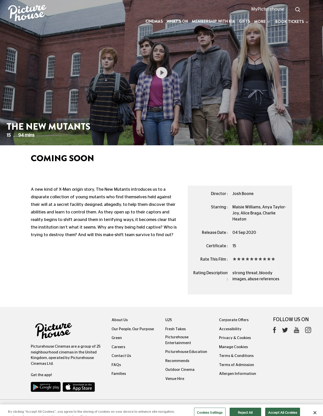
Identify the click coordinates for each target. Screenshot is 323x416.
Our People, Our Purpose (133, 329)
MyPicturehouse (267, 9)
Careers (118, 347)
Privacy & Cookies (235, 338)
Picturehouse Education (186, 352)
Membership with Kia (213, 21)
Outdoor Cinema (180, 370)
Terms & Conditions (236, 356)
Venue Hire (174, 379)
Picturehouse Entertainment (178, 340)
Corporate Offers (234, 320)
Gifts (244, 21)
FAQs (116, 365)
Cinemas (154, 21)
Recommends (177, 361)
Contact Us (121, 356)
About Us (120, 320)
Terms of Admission (236, 365)
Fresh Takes (175, 329)
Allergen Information (237, 374)
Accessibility (230, 329)
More (262, 21)
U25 (168, 320)
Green (117, 338)
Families (119, 374)
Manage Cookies (233, 347)
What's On (177, 21)
